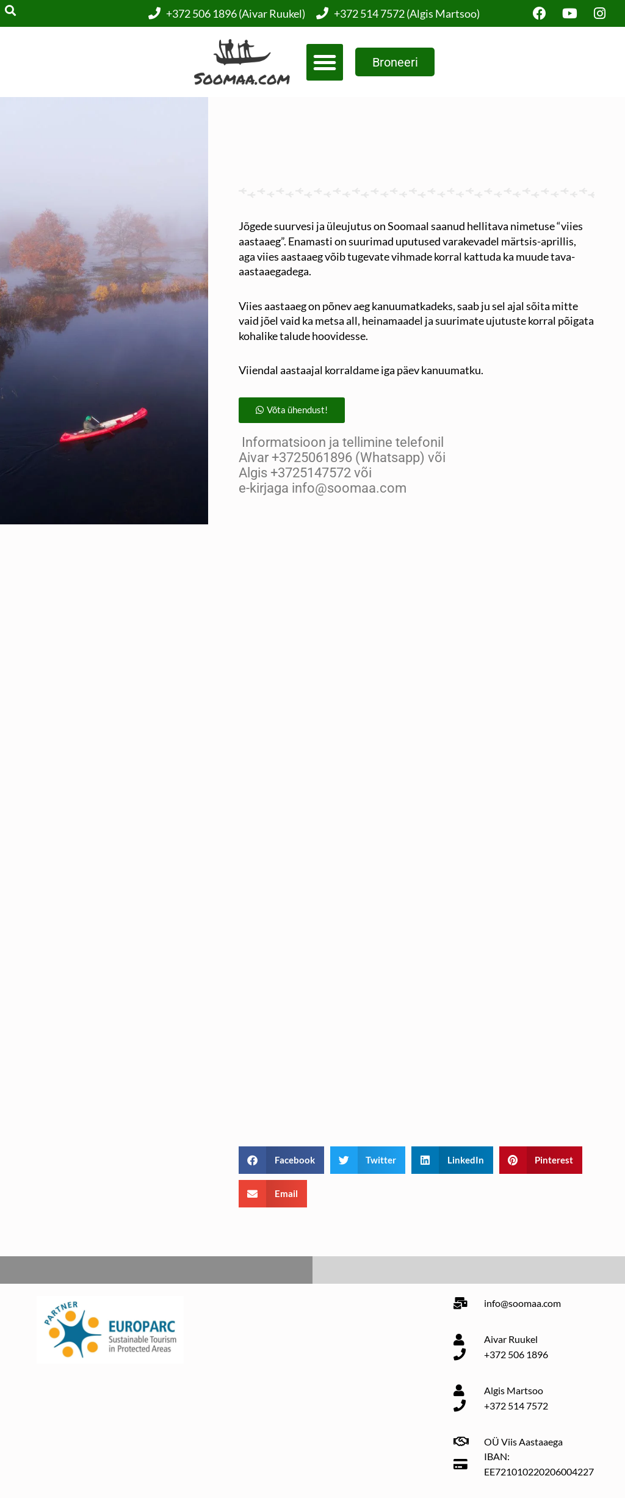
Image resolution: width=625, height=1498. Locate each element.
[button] (323, 62)
